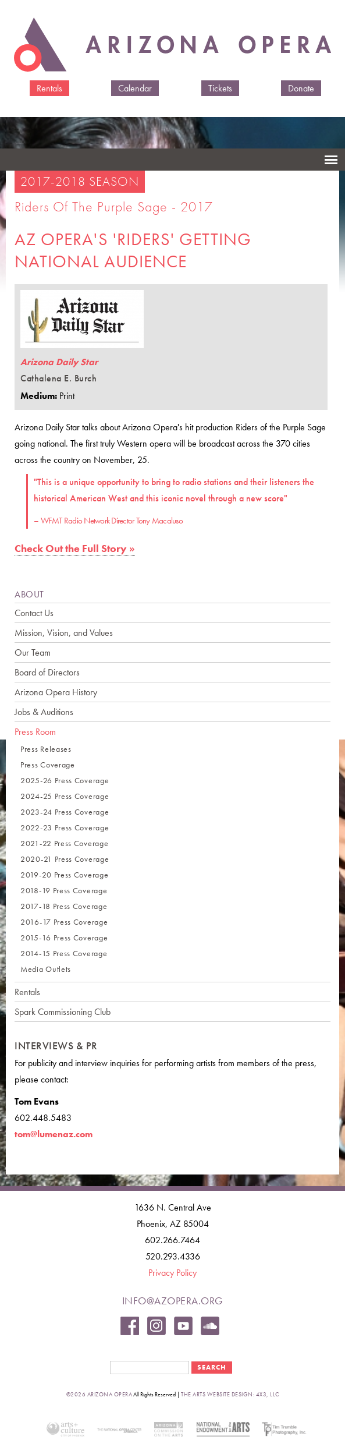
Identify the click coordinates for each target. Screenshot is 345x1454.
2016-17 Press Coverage (64, 922)
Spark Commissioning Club (63, 1012)
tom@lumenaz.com (54, 1134)
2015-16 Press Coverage (64, 938)
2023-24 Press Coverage (64, 812)
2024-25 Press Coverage (64, 796)
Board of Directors (47, 672)
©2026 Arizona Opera (99, 1394)
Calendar (135, 88)
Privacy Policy (172, 1272)
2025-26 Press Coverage (64, 781)
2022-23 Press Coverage (64, 828)
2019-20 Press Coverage (64, 875)
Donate (301, 88)
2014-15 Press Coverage (63, 953)
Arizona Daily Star (59, 362)
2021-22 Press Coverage (64, 843)
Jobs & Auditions (44, 712)
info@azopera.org (172, 1300)
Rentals (49, 88)
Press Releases (46, 749)
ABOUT (29, 594)
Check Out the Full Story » (75, 548)
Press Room (35, 732)
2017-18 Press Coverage (63, 906)
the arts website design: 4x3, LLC (230, 1394)
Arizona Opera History (56, 692)
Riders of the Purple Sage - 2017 (114, 206)
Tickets (220, 88)
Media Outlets (45, 969)
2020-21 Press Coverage (64, 859)
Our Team (33, 652)
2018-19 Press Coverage (63, 891)
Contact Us (34, 613)
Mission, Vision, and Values (64, 633)
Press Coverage (47, 765)
